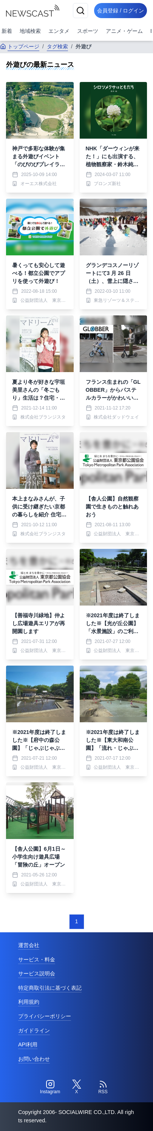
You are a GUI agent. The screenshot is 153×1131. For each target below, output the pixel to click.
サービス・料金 (36, 959)
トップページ (19, 46)
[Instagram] (50, 1087)
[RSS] (103, 1087)
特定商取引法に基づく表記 (50, 988)
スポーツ (87, 31)
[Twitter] (76, 1087)
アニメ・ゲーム (124, 31)
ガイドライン (34, 1030)
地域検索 (30, 31)
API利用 (27, 1044)
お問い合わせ (34, 1059)
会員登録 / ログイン (120, 11)
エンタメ (59, 31)
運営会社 (28, 945)
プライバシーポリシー (44, 1016)
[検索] (80, 10)
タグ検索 (57, 46)
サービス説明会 (36, 973)
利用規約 (28, 1002)
